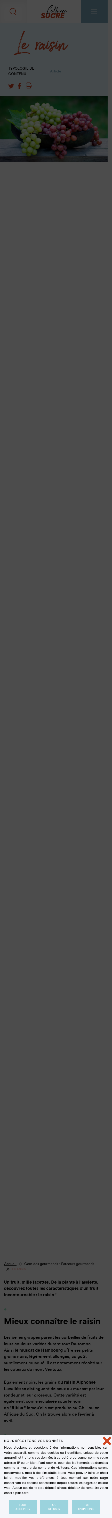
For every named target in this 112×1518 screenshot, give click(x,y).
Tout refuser (54, 1507)
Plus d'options (86, 1507)
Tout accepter (22, 1507)
